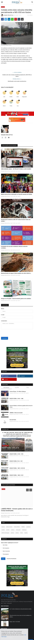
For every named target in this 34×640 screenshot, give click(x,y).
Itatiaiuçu (24, 529)
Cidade (3, 6)
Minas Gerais (9, 526)
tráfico (17, 532)
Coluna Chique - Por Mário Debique (18, 391)
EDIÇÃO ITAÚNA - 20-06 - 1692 (16, 454)
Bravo (4, 105)
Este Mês (17, 387)
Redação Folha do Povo (7, 15)
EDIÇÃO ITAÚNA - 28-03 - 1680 (16, 398)
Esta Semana (6, 387)
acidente (28, 526)
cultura (12, 529)
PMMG (23, 526)
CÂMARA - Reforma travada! (16, 412)
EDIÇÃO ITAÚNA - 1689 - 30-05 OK (17, 468)
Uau (18, 105)
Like (4, 96)
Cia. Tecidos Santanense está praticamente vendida (20, 609)
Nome (2, 308)
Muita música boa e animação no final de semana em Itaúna (16, 194)
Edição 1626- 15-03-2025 (15, 621)
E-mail (2, 314)
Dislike (11, 96)
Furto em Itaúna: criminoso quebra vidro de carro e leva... (21, 406)
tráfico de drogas (5, 532)
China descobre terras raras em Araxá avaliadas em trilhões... (20, 616)
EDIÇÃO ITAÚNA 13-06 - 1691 (16, 461)
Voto (3, 558)
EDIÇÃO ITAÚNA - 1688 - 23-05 (16, 475)
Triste (11, 105)
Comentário (4, 320)
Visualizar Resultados (11, 558)
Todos (27, 387)
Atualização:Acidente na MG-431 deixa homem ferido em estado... (15, 220)
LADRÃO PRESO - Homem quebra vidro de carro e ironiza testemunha (17, 509)
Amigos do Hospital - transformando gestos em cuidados (16, 298)
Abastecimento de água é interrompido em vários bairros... (16, 273)
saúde (3, 529)
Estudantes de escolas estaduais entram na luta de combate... (14, 247)
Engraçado (24, 96)
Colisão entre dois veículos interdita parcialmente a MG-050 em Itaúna (17, 75)
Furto (21, 532)
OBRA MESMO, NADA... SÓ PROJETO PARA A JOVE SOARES (16, 169)
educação (18, 529)
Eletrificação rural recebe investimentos (17, 81)
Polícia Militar (17, 526)
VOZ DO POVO (13, 419)
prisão (7, 529)
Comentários (5, 305)
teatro (26, 532)
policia (12, 532)
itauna (3, 526)
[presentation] (10, 332)
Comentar (4, 338)
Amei (18, 96)
